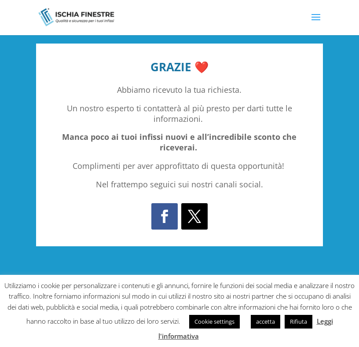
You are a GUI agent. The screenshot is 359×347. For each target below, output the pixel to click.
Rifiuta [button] (298, 321)
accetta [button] (265, 321)
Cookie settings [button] (214, 321)
